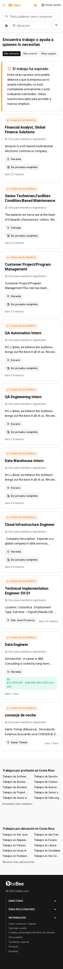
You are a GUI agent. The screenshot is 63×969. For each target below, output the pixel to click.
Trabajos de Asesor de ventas (47, 787)
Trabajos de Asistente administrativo (16, 787)
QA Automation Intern (23, 333)
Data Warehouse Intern (24, 461)
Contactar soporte (19, 941)
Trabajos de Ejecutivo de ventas (47, 776)
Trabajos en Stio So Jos (47, 856)
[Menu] (3, 5)
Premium (13, 946)
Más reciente (30, 53)
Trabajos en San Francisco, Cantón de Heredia (47, 834)
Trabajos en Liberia (45, 845)
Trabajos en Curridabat (47, 850)
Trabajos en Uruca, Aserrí (16, 850)
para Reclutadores (33, 909)
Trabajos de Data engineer (47, 797)
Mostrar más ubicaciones (18, 862)
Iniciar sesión (51, 5)
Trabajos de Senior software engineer (47, 792)
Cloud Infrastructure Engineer (30, 524)
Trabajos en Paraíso (14, 845)
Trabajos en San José (15, 834)
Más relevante (11, 53)
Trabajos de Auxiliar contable (16, 781)
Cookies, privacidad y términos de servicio (32, 932)
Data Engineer (16, 644)
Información (33, 918)
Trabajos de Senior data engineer (16, 797)
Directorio (33, 901)
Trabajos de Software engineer (16, 776)
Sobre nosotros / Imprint (22, 923)
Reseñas (13, 951)
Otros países (16, 937)
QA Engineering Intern (23, 397)
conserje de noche (20, 715)
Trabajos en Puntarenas (16, 856)
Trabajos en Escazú (45, 840)
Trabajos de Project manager (16, 792)
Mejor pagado (48, 53)
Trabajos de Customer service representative (47, 781)
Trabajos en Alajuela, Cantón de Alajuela (16, 840)
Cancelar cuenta (18, 928)
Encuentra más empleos (17, 803)
